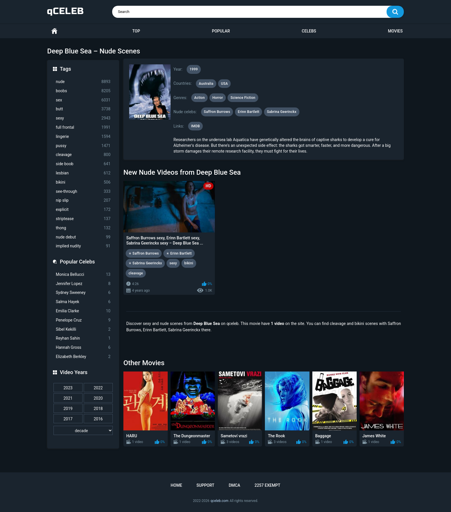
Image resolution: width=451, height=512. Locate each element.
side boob (83, 163)
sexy (83, 118)
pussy (83, 145)
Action (199, 98)
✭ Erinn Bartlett (179, 253)
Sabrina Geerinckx (282, 112)
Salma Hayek (83, 301)
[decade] (83, 430)
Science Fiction (242, 98)
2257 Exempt (267, 485)
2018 (98, 408)
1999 (194, 69)
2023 (68, 388)
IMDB (195, 126)
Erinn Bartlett (248, 112)
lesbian (83, 173)
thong (83, 228)
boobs (83, 90)
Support (205, 485)
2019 (68, 408)
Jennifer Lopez (83, 283)
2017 (68, 419)
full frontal (83, 127)
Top (136, 31)
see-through (83, 191)
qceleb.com (219, 501)
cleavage (83, 154)
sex (83, 100)
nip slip (83, 200)
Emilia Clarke (83, 311)
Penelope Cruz (83, 320)
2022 (98, 388)
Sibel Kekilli (83, 329)
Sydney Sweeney (83, 292)
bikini (83, 182)
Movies (395, 31)
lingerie (83, 136)
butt (83, 109)
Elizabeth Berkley (83, 356)
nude (83, 81)
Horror (217, 98)
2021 (68, 398)
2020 (98, 398)
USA (224, 84)
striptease (83, 218)
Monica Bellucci (83, 274)
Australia (206, 84)
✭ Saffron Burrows (144, 253)
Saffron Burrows (217, 112)
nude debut (83, 237)
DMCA (234, 485)
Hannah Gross (83, 347)
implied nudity (83, 246)
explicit (83, 209)
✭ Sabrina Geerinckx (145, 263)
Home (54, 31)
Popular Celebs (77, 262)
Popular (221, 31)
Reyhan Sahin (83, 338)
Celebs (309, 31)
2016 (98, 419)
